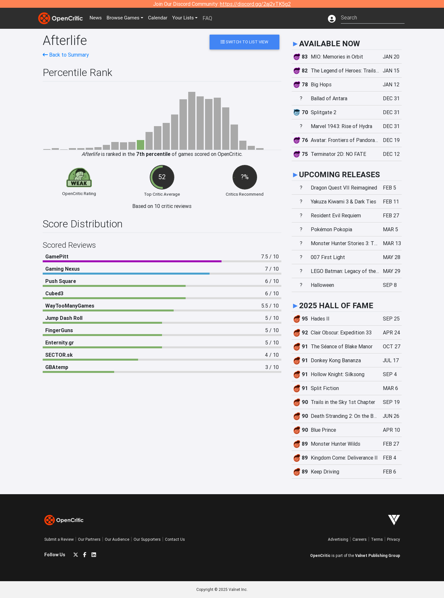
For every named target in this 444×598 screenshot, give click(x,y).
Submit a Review (59, 539)
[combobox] (373, 17)
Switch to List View (244, 42)
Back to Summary (66, 54)
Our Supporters (147, 539)
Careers (359, 539)
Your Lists (189, 18)
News (97, 18)
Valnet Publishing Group (377, 555)
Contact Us (175, 539)
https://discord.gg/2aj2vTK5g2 (255, 4)
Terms (377, 539)
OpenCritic (320, 555)
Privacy (393, 539)
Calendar (163, 18)
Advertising (338, 539)
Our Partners (89, 539)
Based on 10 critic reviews (161, 206)
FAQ (213, 18)
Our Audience (117, 539)
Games (126, 18)
